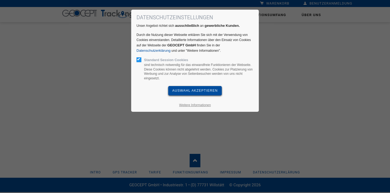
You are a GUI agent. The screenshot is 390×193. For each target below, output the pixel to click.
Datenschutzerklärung (154, 51)
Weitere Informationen (195, 105)
